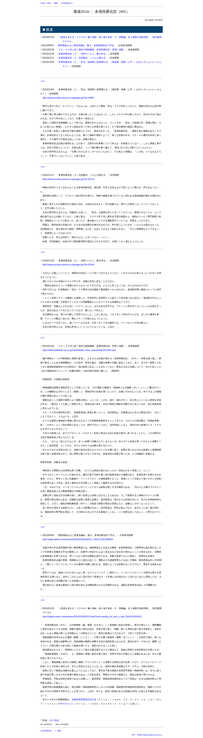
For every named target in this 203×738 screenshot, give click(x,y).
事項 (49, 3)
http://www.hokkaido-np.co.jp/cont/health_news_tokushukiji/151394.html (79, 350)
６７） (66, 66)
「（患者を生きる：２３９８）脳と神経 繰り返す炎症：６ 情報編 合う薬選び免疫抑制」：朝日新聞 (108, 37)
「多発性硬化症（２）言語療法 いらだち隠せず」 (82, 57)
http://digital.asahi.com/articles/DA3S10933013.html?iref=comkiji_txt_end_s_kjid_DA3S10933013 (92, 616)
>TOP (42, 81)
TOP (133, 735)
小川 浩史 (54, 720)
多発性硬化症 (68, 3)
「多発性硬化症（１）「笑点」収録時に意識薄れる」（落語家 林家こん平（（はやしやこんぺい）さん (108, 62)
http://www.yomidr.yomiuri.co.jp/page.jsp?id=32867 (68, 97)
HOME (43, 3)
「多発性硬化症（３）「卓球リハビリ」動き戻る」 (82, 53)
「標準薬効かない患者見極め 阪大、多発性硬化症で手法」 (86, 45)
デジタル (67, 41)
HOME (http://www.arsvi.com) (149, 735)
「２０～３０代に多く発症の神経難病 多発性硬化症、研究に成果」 (91, 49)
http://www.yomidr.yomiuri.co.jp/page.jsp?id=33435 (68, 264)
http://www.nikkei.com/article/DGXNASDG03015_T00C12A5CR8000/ (78, 539)
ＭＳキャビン (67, 703)
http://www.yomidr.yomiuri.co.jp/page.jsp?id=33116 (68, 179)
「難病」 (57, 3)
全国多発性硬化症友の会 (84, 699)
